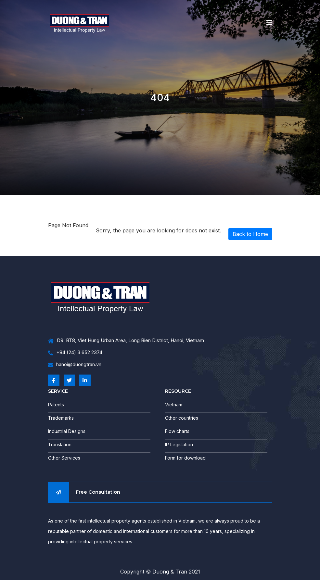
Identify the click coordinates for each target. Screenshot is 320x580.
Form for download (185, 458)
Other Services (64, 458)
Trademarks (61, 418)
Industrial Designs (66, 431)
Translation (59, 444)
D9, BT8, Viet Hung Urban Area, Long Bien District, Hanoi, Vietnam (126, 340)
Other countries (181, 418)
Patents (56, 404)
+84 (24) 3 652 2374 (75, 352)
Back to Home (250, 234)
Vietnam (173, 404)
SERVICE (58, 391)
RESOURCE (178, 391)
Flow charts (177, 431)
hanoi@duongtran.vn (74, 364)
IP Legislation (179, 444)
